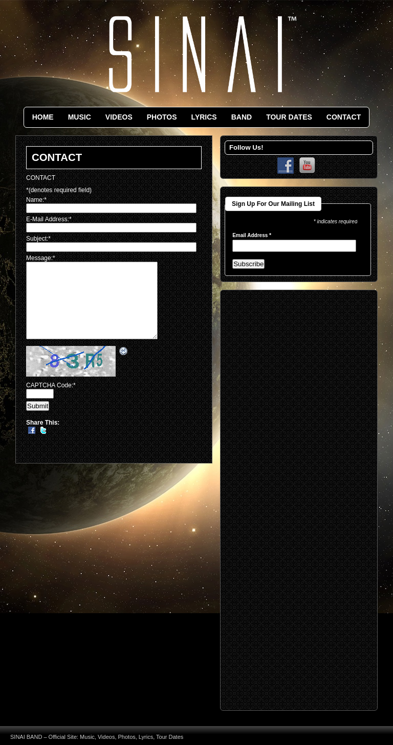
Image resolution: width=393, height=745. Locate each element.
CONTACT (343, 117)
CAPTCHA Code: (51, 400)
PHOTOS (162, 117)
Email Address (251, 235)
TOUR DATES (289, 117)
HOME (43, 117)
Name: (36, 199)
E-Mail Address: (49, 219)
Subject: (38, 238)
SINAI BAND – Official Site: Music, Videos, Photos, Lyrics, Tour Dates (96, 737)
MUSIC (79, 117)
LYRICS (204, 117)
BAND (241, 117)
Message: (40, 258)
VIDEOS (119, 117)
